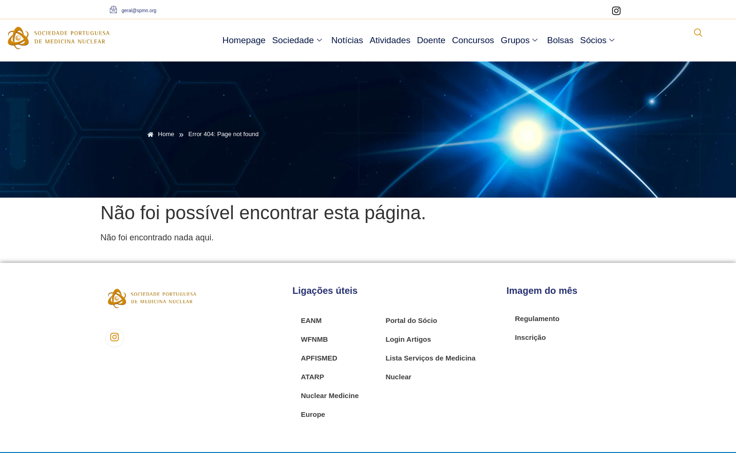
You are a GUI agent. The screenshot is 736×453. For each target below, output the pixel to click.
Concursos (473, 40)
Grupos (519, 40)
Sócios (597, 40)
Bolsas (560, 40)
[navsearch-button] (698, 33)
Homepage (244, 40)
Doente (431, 40)
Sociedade (297, 40)
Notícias (347, 40)
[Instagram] (616, 12)
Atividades (390, 40)
